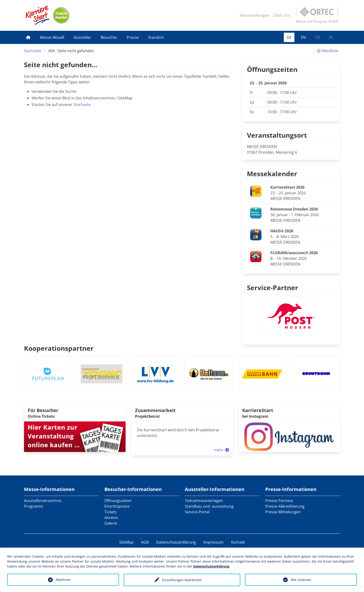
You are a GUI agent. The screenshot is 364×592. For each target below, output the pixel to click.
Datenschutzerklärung (176, 542)
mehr (222, 449)
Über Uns (281, 15)
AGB (145, 542)
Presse (133, 37)
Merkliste (327, 50)
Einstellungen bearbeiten (182, 580)
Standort (156, 37)
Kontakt (238, 542)
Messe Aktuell (52, 37)
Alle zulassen (301, 579)
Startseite (32, 50)
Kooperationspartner (59, 348)
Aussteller (82, 37)
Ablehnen (63, 579)
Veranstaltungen (254, 15)
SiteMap (126, 542)
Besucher (109, 37)
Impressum (213, 542)
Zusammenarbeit (155, 410)
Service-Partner (272, 287)
